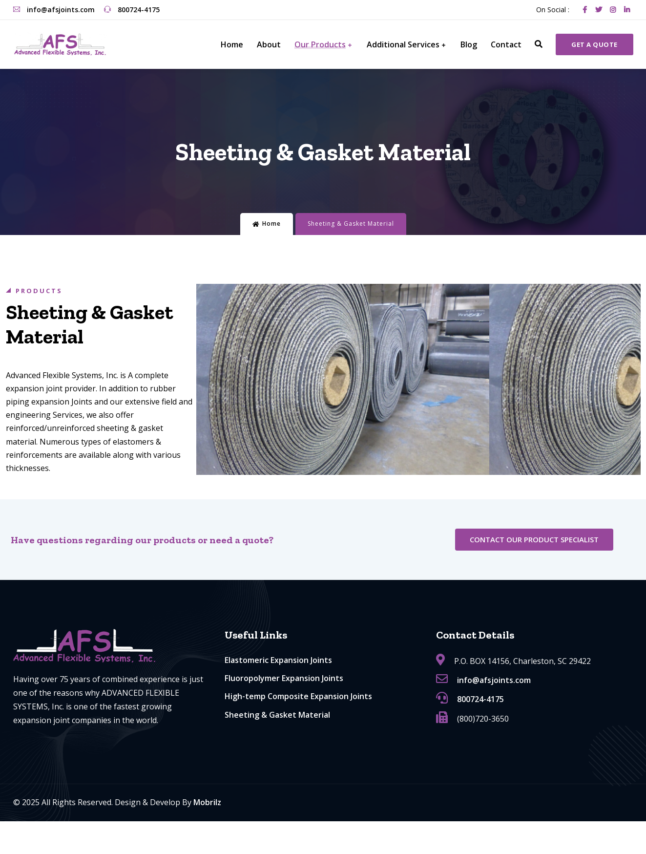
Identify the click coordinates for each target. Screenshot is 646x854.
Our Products (320, 44)
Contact (506, 44)
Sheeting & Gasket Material (277, 714)
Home (232, 44)
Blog (468, 44)
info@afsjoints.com (54, 9)
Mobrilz (207, 802)
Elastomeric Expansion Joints (278, 660)
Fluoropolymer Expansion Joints (284, 678)
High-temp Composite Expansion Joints (298, 696)
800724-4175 (132, 9)
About (269, 44)
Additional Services (403, 44)
